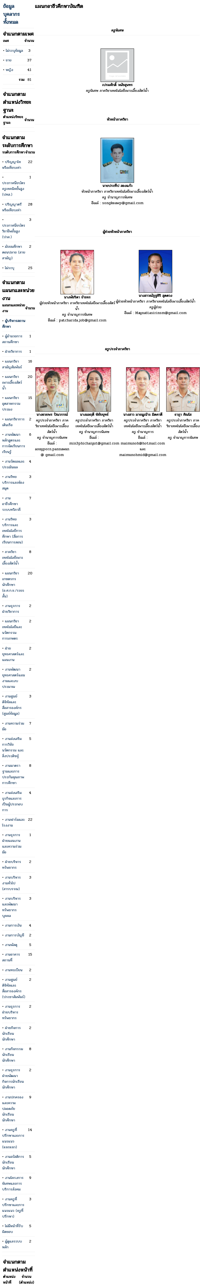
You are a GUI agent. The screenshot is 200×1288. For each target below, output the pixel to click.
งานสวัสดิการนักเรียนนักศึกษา (13, 1162)
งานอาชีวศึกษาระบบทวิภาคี (11, 503)
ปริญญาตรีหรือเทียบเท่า (12, 207)
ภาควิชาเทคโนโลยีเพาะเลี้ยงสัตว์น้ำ (12, 557)
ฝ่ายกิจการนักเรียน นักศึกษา (11, 1033)
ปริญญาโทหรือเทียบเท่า (11, 164)
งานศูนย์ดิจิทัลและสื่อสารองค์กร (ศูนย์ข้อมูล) (12, 704)
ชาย (9, 60)
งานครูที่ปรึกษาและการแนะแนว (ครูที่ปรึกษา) (13, 1207)
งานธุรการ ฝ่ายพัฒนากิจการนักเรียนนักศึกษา (13, 1078)
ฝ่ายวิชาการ (13, 351)
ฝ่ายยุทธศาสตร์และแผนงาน (13, 654)
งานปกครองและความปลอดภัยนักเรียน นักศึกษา (12, 1108)
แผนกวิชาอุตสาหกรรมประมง (11, 403)
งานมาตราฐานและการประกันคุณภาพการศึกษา (13, 774)
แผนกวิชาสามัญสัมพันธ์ (12, 364)
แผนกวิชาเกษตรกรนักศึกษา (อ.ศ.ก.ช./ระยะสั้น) (13, 584)
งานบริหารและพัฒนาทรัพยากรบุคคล (11, 907)
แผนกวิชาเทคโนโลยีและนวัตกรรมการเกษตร (12, 629)
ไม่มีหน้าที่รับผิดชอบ (12, 1229)
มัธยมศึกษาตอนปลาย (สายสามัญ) (13, 252)
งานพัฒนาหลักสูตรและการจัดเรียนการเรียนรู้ (13, 443)
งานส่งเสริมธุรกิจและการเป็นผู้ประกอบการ (12, 801)
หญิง (9, 70)
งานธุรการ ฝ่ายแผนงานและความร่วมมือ (11, 843)
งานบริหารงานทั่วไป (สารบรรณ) (11, 883)
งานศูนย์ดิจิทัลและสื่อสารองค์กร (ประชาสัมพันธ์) (13, 988)
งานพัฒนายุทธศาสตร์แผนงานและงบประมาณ (13, 677)
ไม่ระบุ (9, 268)
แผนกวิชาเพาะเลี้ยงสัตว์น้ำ (12, 382)
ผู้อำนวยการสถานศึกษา (12, 339)
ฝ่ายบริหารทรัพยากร (11, 864)
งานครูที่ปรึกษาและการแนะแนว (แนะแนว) (13, 1138)
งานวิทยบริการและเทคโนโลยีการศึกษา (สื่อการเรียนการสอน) (12, 530)
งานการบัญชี (14, 935)
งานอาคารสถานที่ (11, 957)
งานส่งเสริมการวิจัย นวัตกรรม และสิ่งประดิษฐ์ (13, 747)
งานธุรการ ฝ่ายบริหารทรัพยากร (11, 1012)
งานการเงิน (13, 925)
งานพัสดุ (11, 945)
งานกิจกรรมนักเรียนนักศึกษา (12, 1054)
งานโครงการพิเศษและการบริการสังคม (13, 1183)
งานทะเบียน (14, 970)
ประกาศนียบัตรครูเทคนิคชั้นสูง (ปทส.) (13, 188)
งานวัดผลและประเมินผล (13, 464)
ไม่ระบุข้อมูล (14, 50)
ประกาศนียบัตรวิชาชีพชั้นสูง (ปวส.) (13, 231)
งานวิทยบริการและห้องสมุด (13, 482)
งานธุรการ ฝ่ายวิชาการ (11, 608)
